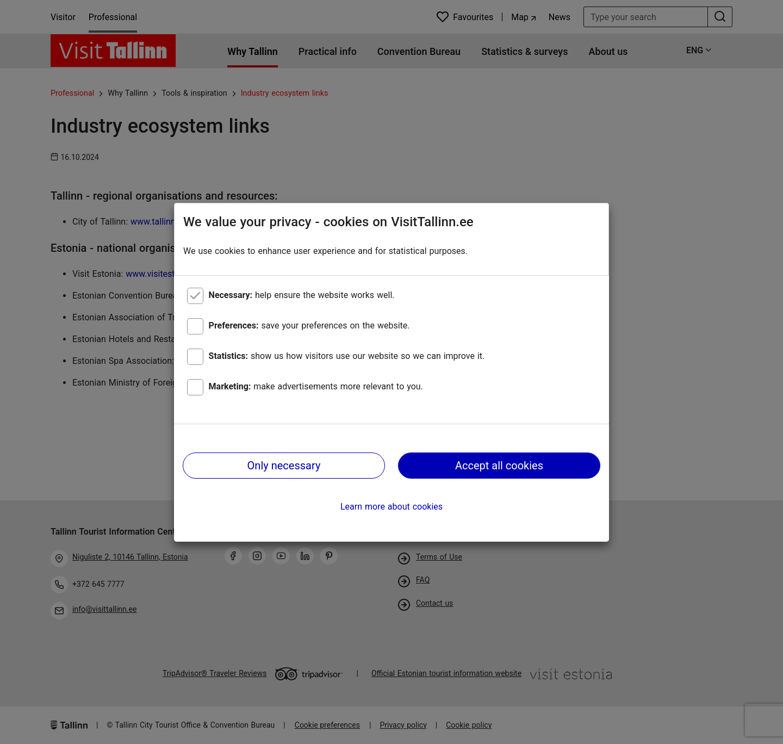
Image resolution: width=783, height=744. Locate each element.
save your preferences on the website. (309, 325)
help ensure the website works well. (302, 295)
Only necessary (284, 465)
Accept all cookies (499, 465)
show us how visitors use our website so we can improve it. (347, 356)
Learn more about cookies (391, 506)
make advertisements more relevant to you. (316, 386)
